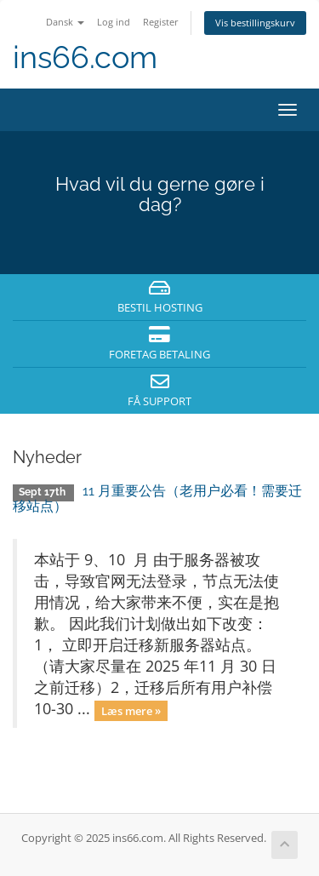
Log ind (113, 21)
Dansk (65, 21)
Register (161, 21)
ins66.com (85, 57)
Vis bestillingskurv (255, 22)
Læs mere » (131, 710)
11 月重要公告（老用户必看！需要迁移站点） (157, 498)
